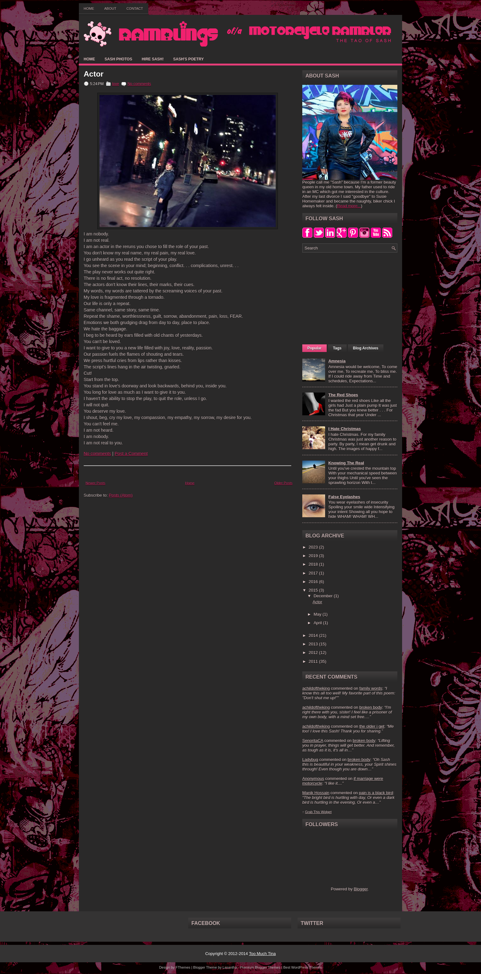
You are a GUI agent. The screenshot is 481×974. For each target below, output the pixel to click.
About (110, 8)
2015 (314, 590)
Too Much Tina (262, 953)
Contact (134, 8)
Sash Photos (118, 59)
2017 (314, 573)
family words (370, 688)
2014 (314, 635)
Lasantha (229, 967)
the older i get (371, 726)
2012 (314, 652)
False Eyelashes (344, 496)
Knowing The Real (346, 463)
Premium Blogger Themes (260, 967)
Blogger (361, 889)
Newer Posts (95, 483)
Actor (94, 74)
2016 (314, 581)
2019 (314, 555)
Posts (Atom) (121, 495)
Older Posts (283, 483)
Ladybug (310, 759)
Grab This (313, 812)
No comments (139, 84)
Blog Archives (365, 348)
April (318, 622)
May (318, 614)
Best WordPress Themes (302, 967)
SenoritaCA (312, 740)
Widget (326, 812)
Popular (314, 348)
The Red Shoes (343, 395)
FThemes (183, 967)
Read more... (349, 206)
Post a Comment (131, 453)
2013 (314, 644)
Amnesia (336, 361)
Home (89, 8)
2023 (314, 547)
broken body (370, 707)
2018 (314, 564)
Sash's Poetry (188, 59)
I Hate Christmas (344, 428)
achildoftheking (316, 688)
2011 (314, 661)
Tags (337, 348)
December (324, 596)
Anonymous (313, 778)
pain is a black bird (376, 792)
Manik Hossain (315, 792)
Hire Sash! (153, 59)
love (115, 84)
